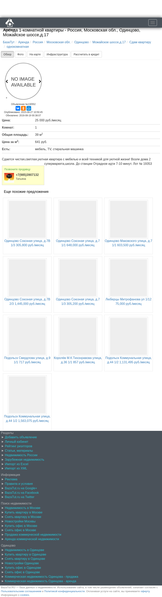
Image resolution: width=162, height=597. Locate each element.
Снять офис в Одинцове (22, 572)
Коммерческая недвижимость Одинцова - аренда (40, 581)
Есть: (6, 149)
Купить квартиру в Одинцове (25, 554)
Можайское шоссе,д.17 (109, 42)
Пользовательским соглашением (21, 591)
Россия (38, 42)
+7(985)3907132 (27, 174)
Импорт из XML (16, 468)
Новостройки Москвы (20, 521)
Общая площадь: (15, 134)
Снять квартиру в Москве (23, 517)
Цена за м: (10, 142)
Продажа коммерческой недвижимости (33, 534)
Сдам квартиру (140, 42)
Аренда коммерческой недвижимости (32, 539)
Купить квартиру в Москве (23, 512)
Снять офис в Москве (20, 530)
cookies (24, 594)
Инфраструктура (57, 54)
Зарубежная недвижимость (24, 459)
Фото (20, 54)
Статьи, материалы (19, 450)
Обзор (7, 54)
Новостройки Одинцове (22, 563)
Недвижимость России (21, 455)
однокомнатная (18, 46)
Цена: (6, 120)
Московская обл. (58, 42)
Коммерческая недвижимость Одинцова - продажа (41, 576)
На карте (35, 54)
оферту (145, 591)
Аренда (23, 42)
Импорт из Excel (16, 464)
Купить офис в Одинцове (23, 567)
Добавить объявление (21, 437)
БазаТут (9, 42)
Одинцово (81, 42)
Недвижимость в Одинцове (24, 550)
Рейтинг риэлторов (18, 446)
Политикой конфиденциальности (64, 591)
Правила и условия (19, 483)
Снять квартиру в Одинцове (25, 558)
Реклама (11, 479)
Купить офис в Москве (21, 525)
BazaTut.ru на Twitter (19, 497)
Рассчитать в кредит (86, 54)
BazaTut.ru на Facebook (22, 492)
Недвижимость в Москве (22, 508)
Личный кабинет (16, 441)
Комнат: (8, 127)
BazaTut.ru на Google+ (21, 488)
